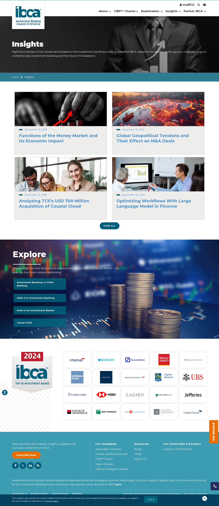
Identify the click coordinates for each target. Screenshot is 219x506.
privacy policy (52, 501)
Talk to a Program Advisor (112, 469)
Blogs (138, 449)
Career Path (24, 322)
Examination (152, 11)
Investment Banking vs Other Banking (35, 284)
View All (110, 226)
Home (15, 77)
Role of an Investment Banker (36, 310)
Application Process (108, 449)
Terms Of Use (59, 493)
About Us (140, 459)
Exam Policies (104, 464)
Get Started (213, 432)
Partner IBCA (195, 11)
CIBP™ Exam (104, 459)
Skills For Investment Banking (35, 297)
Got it (150, 499)
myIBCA (187, 4)
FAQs (137, 454)
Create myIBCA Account (111, 454)
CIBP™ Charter (126, 11)
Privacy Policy (39, 493)
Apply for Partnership (177, 449)
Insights (173, 11)
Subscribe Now (26, 455)
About (105, 11)
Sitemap (77, 493)
